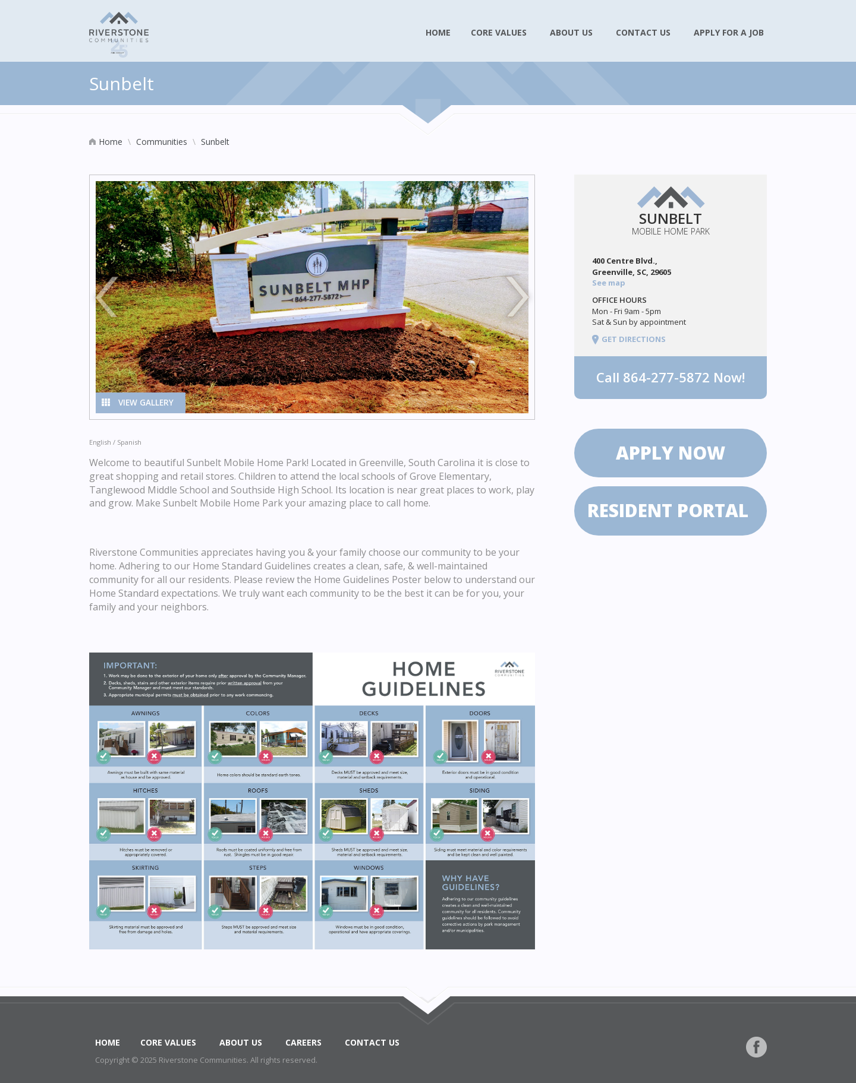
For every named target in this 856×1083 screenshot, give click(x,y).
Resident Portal (670, 510)
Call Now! (670, 377)
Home (438, 32)
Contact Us (645, 32)
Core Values (500, 32)
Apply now (670, 453)
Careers (305, 1042)
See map (610, 282)
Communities (161, 141)
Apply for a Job (730, 32)
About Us (573, 32)
